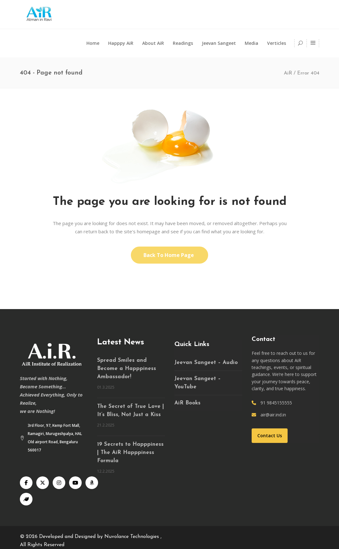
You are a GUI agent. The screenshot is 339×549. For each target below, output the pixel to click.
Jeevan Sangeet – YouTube (197, 383)
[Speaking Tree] (26, 499)
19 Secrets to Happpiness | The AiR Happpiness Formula (130, 452)
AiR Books (187, 403)
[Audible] (91, 482)
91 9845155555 (276, 403)
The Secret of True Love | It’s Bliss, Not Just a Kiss (130, 410)
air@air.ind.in (273, 415)
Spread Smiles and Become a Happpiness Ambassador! (126, 368)
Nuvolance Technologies (132, 536)
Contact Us (269, 436)
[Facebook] (26, 482)
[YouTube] (75, 482)
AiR (288, 73)
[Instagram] (59, 482)
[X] (42, 482)
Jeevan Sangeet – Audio (206, 362)
